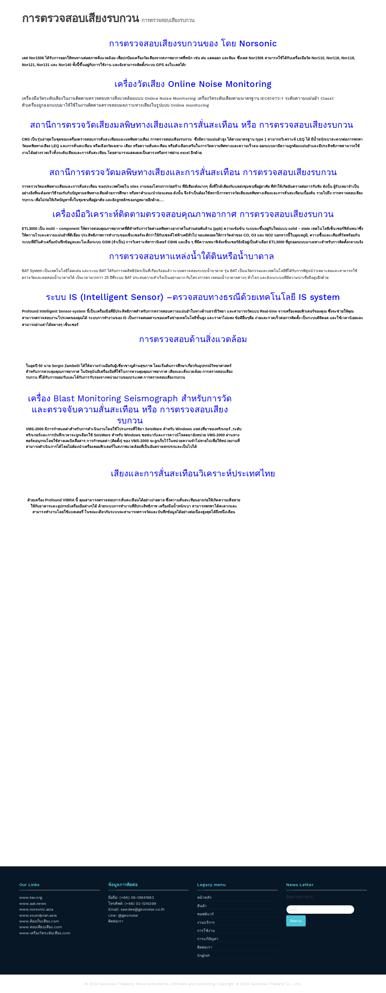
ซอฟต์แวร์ (205, 914)
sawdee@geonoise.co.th (143, 909)
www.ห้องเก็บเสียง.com (39, 921)
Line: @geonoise (123, 915)
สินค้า (202, 906)
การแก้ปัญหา (207, 939)
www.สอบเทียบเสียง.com (40, 927)
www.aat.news (32, 903)
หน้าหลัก (204, 897)
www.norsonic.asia (36, 909)
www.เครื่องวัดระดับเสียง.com (44, 933)
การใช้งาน (206, 930)
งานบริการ (206, 922)
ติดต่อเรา (115, 921)
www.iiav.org (30, 897)
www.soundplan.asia (38, 915)
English (203, 955)
